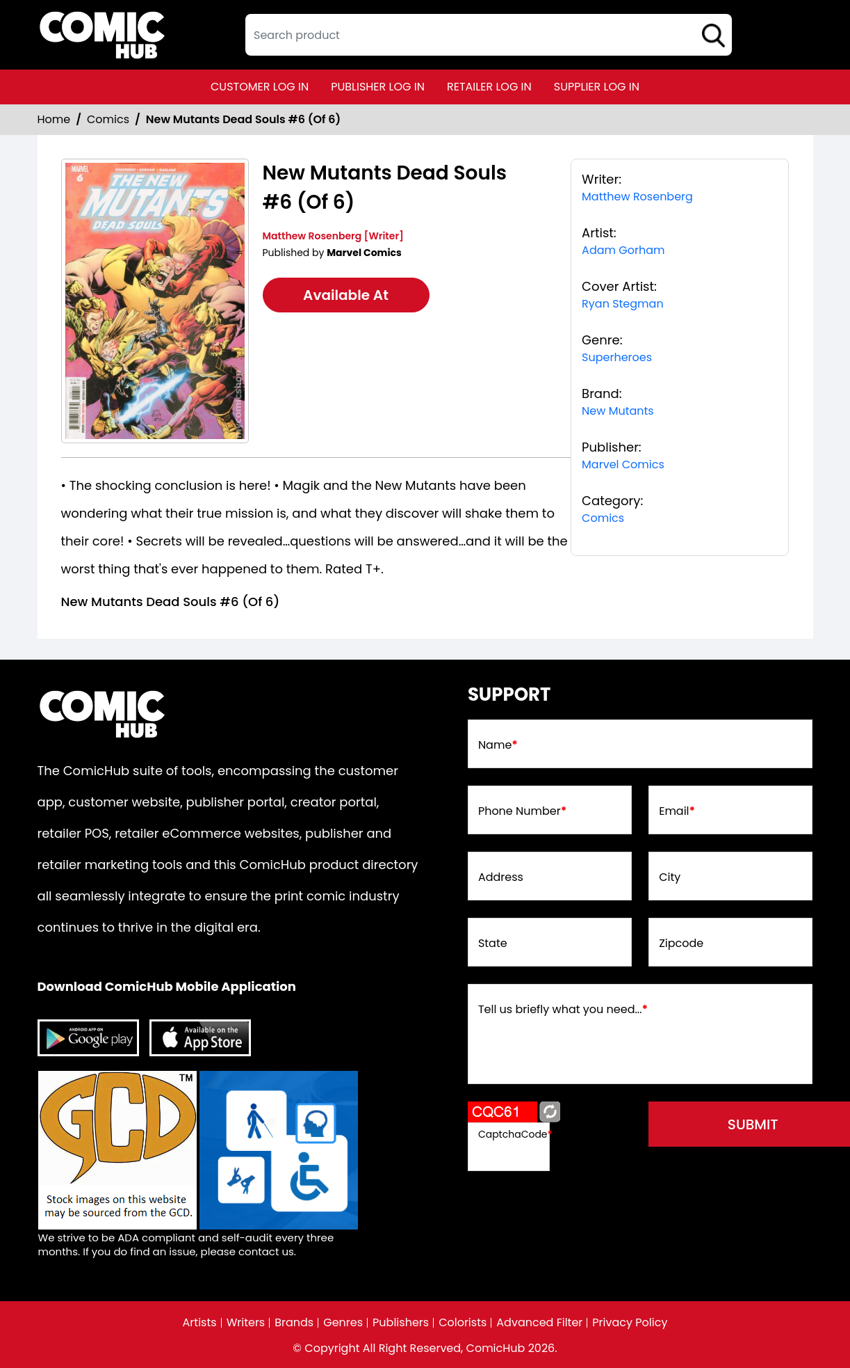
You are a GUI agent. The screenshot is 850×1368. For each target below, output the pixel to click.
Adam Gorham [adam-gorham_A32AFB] (623, 250)
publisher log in (378, 87)
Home (54, 119)
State (492, 943)
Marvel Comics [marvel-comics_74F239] (623, 464)
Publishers (401, 1322)
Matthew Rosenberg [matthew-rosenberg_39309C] (637, 197)
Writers (246, 1322)
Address (500, 877)
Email (677, 811)
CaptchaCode (515, 1134)
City (669, 877)
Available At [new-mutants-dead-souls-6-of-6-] (346, 295)
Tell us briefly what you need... (563, 1010)
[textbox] (488, 35)
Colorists (463, 1322)
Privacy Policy (629, 1322)
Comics (108, 119)
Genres (343, 1322)
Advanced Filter (539, 1322)
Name (498, 745)
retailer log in (489, 87)
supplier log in (596, 87)
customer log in (260, 87)
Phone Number (522, 811)
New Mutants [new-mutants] (618, 411)
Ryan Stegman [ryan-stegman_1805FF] (623, 304)
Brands (294, 1322)
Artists (200, 1322)
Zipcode (681, 943)
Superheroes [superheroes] (617, 357)
